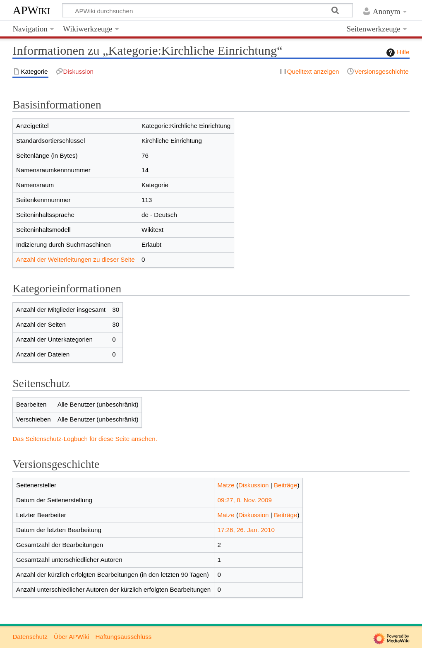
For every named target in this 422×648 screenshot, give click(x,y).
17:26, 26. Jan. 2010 (246, 529)
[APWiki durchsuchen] (207, 10)
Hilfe (396, 52)
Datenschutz (29, 636)
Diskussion (253, 485)
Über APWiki (71, 636)
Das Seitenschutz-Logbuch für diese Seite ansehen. (84, 438)
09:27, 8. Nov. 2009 (244, 499)
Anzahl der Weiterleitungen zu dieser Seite (75, 259)
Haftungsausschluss (123, 636)
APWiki (31, 10)
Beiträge (285, 485)
